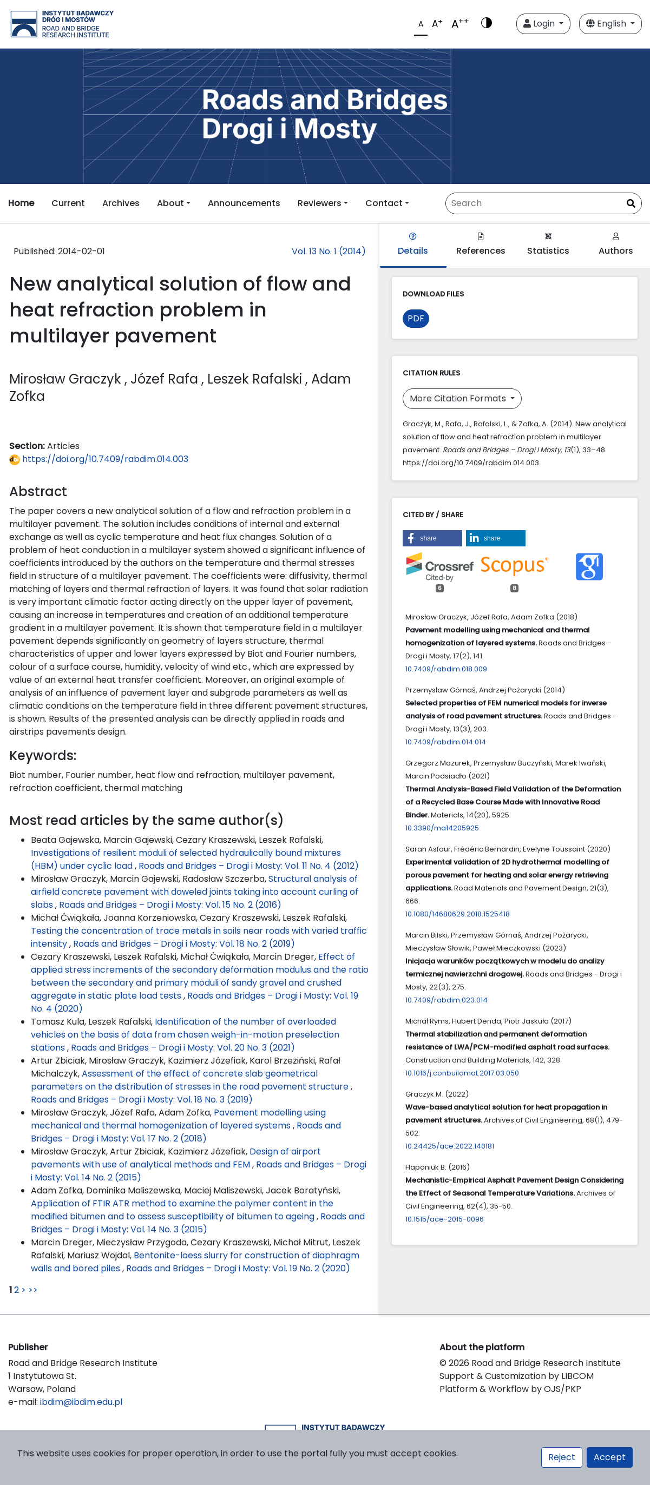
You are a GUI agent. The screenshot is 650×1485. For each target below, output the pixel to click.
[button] (432, 538)
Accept (610, 1457)
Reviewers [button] (320, 203)
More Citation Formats (459, 398)
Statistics (548, 245)
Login (540, 23)
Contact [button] (384, 203)
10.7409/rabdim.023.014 (446, 1000)
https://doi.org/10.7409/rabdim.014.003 (98, 459)
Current (68, 203)
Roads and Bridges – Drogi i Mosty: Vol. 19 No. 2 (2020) (238, 1268)
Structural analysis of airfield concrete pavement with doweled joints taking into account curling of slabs (194, 892)
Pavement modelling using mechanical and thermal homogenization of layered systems (178, 1119)
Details (413, 245)
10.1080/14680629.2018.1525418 (457, 914)
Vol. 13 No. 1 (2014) (329, 251)
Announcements (244, 203)
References (480, 245)
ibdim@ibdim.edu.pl (81, 1402)
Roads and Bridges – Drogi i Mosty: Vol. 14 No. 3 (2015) (198, 1223)
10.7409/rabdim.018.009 (446, 669)
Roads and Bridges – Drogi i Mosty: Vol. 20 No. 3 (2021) (183, 1047)
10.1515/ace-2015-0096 (444, 1219)
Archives (121, 203)
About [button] (170, 203)
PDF (416, 318)
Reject (561, 1457)
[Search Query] (543, 203)
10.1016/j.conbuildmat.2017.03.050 (462, 1073)
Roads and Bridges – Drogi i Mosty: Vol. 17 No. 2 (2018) (186, 1132)
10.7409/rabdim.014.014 (445, 742)
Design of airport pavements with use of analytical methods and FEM (176, 1158)
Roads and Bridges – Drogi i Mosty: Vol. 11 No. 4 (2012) (249, 866)
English (607, 23)
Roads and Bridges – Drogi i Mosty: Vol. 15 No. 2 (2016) (170, 905)
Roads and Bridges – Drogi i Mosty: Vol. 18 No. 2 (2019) (184, 944)
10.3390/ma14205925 (442, 828)
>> (33, 1290)
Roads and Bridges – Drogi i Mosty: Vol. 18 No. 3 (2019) (142, 1099)
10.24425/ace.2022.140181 (449, 1146)
